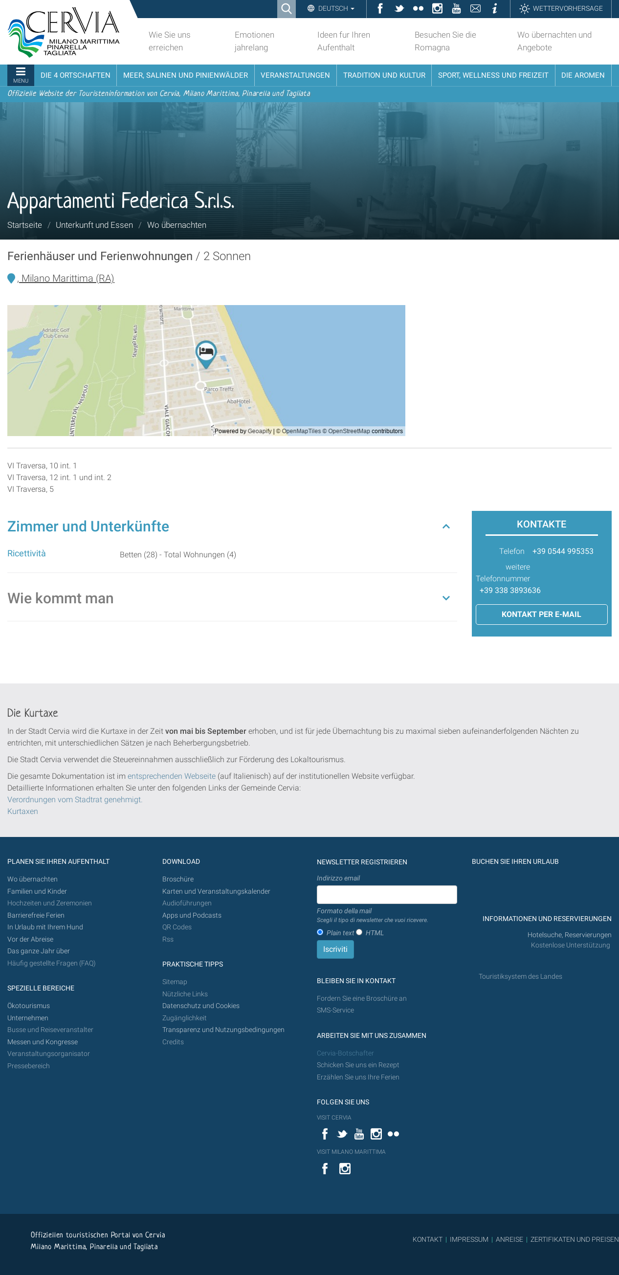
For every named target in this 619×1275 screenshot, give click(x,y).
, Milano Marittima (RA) (65, 278)
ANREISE (509, 1239)
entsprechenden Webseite (172, 776)
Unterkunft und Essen (94, 225)
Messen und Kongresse (42, 1042)
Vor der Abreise (30, 939)
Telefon (512, 551)
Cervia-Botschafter (345, 1053)
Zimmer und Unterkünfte (88, 526)
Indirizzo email (338, 878)
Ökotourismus (28, 1006)
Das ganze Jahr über (38, 951)
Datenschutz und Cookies (201, 1006)
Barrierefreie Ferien (36, 915)
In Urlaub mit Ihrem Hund (45, 927)
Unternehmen (27, 1018)
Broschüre (178, 879)
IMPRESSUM (469, 1239)
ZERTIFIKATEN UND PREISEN (575, 1239)
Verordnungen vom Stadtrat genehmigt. (75, 799)
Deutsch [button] (335, 8)
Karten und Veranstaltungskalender (216, 891)
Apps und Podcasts (191, 915)
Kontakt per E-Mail (541, 614)
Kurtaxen (22, 811)
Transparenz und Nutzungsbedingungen (223, 1030)
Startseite (24, 225)
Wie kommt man (60, 598)
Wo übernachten (176, 225)
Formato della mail (372, 915)
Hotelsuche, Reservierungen (570, 935)
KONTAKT (427, 1239)
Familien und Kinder (37, 891)
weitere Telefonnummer (503, 572)
